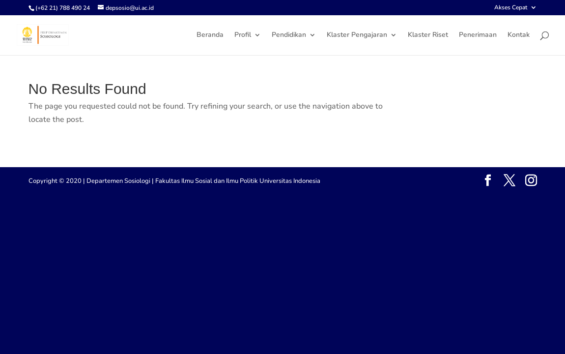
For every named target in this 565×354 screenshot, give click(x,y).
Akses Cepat (510, 7)
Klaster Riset (428, 35)
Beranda (210, 35)
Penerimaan (478, 35)
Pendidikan (289, 35)
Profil (242, 35)
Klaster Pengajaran (357, 35)
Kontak (519, 35)
